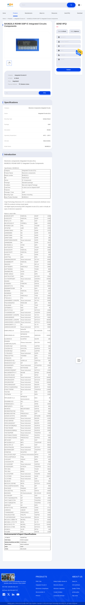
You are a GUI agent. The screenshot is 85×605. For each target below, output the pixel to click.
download (79, 13)
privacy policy (75, 592)
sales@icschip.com (11, 586)
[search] (71, 5)
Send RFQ (67, 13)
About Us (42, 13)
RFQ (44, 92)
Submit (68, 69)
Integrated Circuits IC (19, 18)
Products (15, 13)
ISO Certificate (76, 585)
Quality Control (76, 588)
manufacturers (28, 13)
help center (75, 595)
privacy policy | (11, 603)
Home (4, 13)
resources (54, 13)
